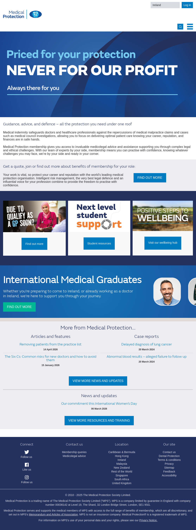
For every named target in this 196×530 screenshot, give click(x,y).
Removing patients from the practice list (50, 344)
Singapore (122, 475)
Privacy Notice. (148, 520)
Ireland (157, 5)
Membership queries (74, 452)
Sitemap (169, 467)
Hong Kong (122, 456)
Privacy (169, 463)
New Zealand (122, 467)
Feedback (169, 471)
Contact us (169, 452)
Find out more (34, 243)
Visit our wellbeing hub (162, 242)
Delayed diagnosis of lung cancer (146, 344)
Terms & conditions (169, 459)
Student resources (99, 243)
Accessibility (169, 475)
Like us (26, 469)
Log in (187, 5)
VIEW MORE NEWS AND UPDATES (98, 381)
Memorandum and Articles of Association (53, 514)
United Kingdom (121, 483)
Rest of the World (121, 471)
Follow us (26, 457)
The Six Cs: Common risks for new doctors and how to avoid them (50, 358)
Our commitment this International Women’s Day (99, 403)
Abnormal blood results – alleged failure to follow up (147, 356)
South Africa (121, 479)
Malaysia (121, 463)
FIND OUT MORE (149, 177)
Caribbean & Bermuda (121, 452)
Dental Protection (169, 456)
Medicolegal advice (74, 456)
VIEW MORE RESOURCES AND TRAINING (99, 420)
